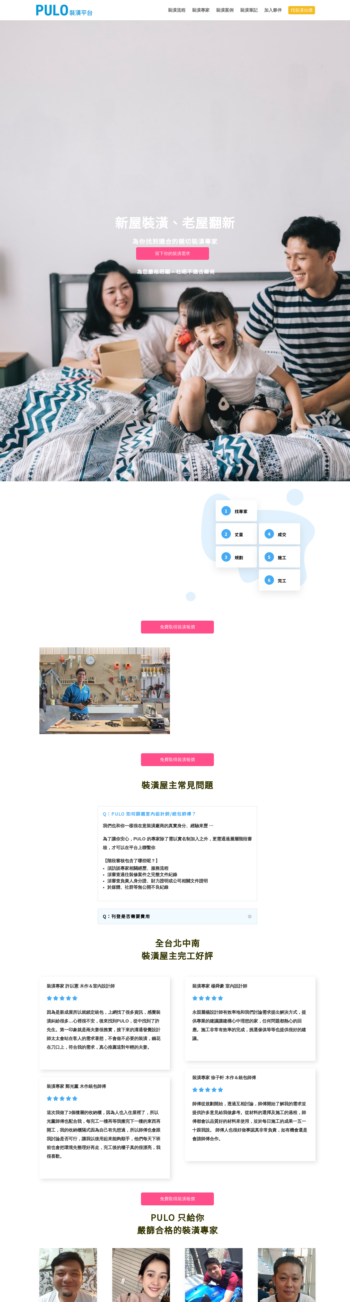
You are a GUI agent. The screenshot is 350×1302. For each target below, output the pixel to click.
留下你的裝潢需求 (172, 253)
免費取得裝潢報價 (177, 627)
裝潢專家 (201, 10)
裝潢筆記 (249, 10)
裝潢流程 (176, 10)
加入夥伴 (273, 10)
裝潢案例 (225, 10)
